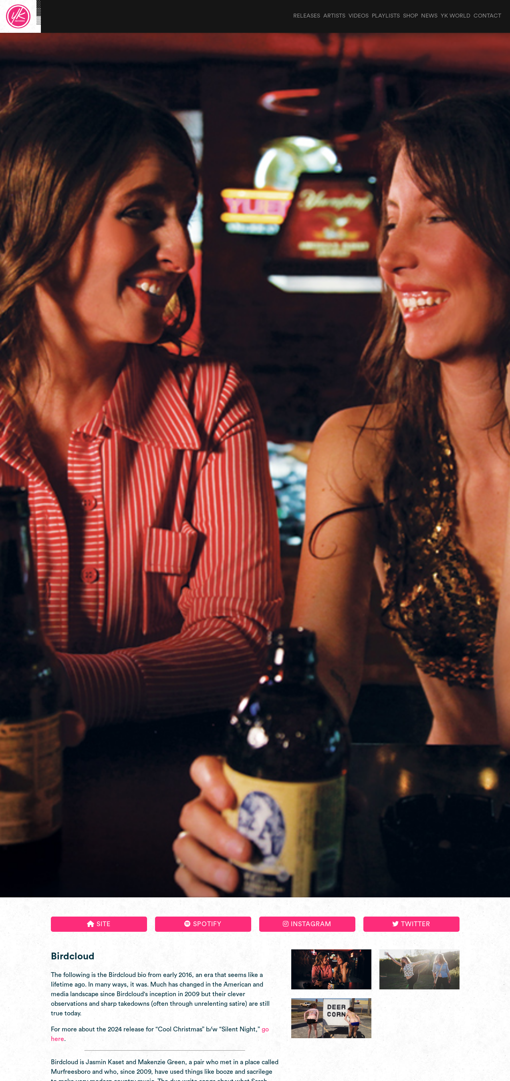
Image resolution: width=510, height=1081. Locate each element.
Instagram (307, 924)
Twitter (411, 924)
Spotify (203, 924)
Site (99, 924)
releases (306, 16)
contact (487, 16)
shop (410, 16)
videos (359, 16)
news (429, 16)
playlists (386, 16)
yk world (455, 16)
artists (334, 16)
